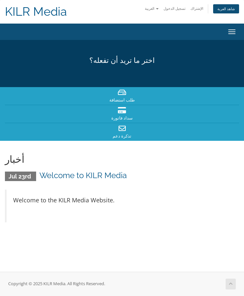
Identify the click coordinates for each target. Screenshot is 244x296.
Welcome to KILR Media (83, 175)
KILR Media (36, 12)
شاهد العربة (226, 8)
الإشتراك (196, 8)
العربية (152, 8)
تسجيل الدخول (175, 8)
